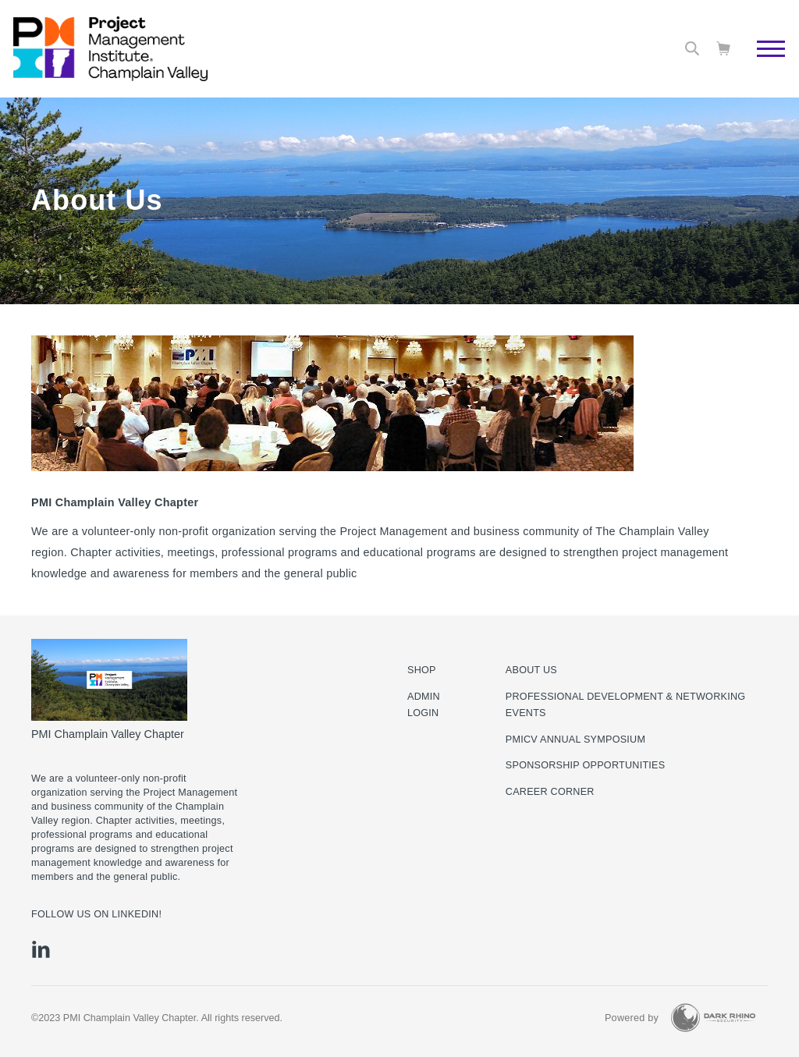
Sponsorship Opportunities (586, 765)
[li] (41, 949)
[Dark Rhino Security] (713, 1018)
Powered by (632, 1018)
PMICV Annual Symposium (575, 739)
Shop (421, 670)
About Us (531, 670)
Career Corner (550, 791)
